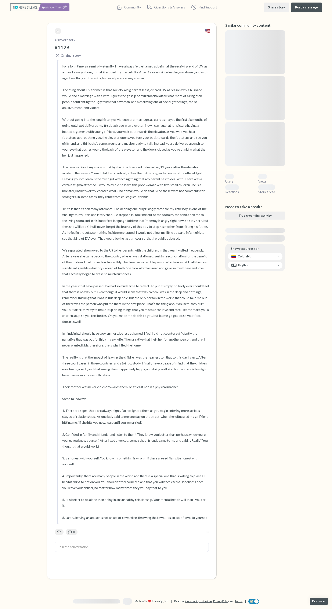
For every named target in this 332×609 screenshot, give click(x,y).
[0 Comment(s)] (71, 532)
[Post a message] (306, 7)
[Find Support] (204, 7)
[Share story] (276, 7)
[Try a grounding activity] (255, 216)
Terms (238, 601)
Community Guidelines (198, 601)
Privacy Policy (221, 601)
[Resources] (319, 601)
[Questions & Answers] (166, 7)
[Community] (129, 7)
